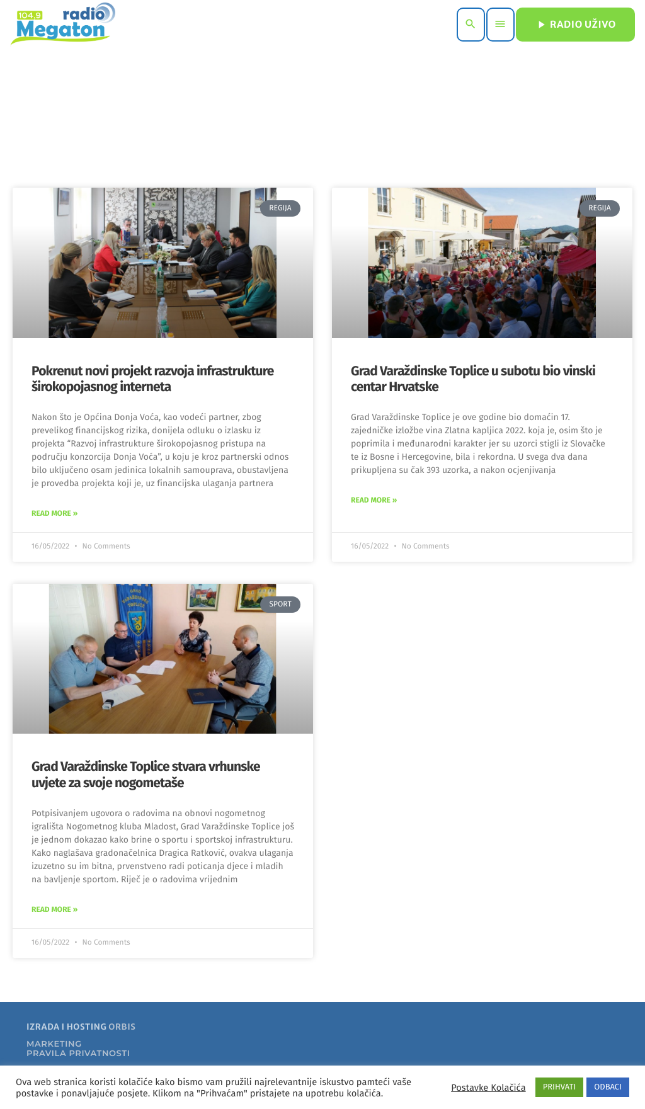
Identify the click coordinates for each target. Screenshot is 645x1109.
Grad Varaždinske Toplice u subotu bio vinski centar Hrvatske (473, 379)
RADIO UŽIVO (575, 24)
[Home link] (62, 25)
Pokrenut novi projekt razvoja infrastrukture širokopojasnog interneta (152, 379)
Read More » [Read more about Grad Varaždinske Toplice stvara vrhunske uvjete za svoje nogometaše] (54, 910)
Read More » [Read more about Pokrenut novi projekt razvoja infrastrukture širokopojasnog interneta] (54, 513)
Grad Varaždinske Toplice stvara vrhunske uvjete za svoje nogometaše (145, 774)
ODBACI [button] (608, 1087)
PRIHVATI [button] (559, 1087)
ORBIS (121, 1026)
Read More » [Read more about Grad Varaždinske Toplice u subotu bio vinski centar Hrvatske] (374, 500)
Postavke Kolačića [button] (488, 1087)
